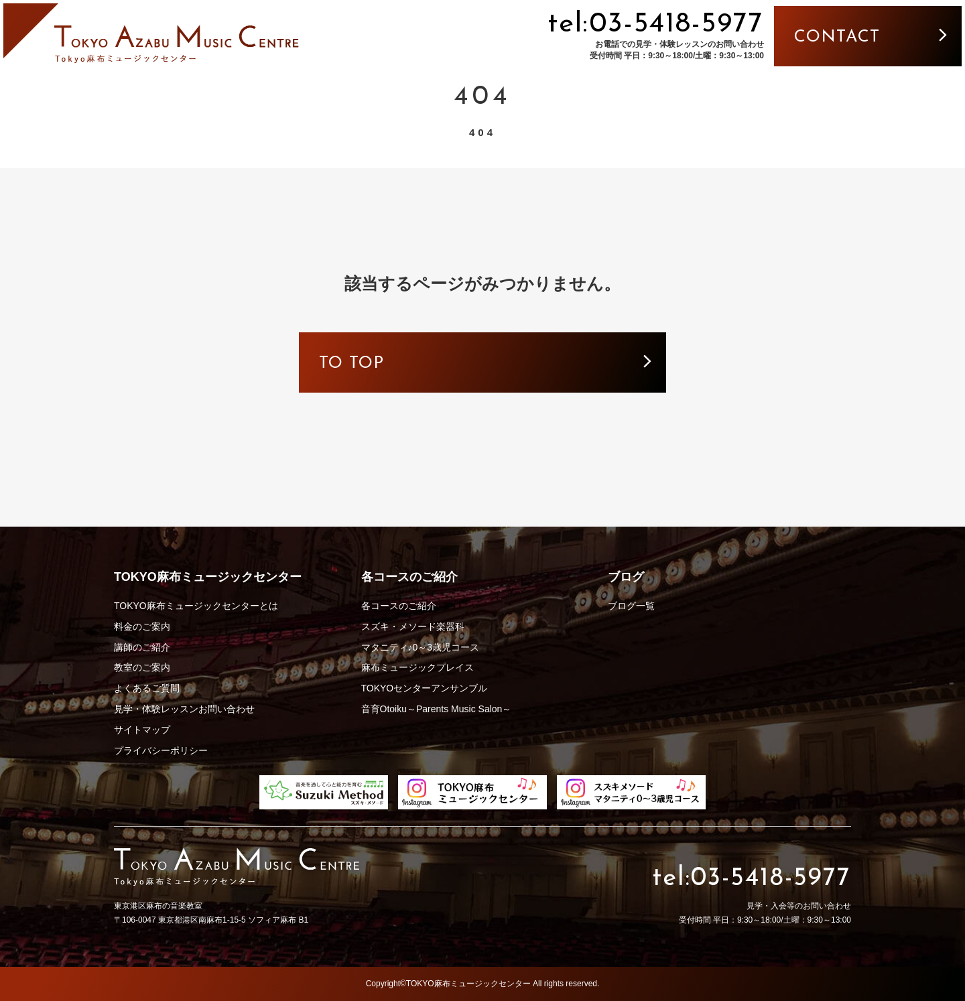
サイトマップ (142, 729)
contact (837, 37)
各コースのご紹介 (398, 605)
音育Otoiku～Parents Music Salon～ (436, 709)
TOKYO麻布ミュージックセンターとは (196, 605)
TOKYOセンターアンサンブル (424, 688)
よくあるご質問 (147, 688)
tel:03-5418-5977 (656, 24)
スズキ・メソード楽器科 (412, 626)
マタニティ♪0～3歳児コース (420, 647)
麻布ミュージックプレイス (417, 667)
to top (439, 363)
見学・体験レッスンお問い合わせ (184, 709)
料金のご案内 (142, 626)
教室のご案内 (142, 667)
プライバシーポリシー (161, 750)
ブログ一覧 (631, 605)
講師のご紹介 (142, 647)
